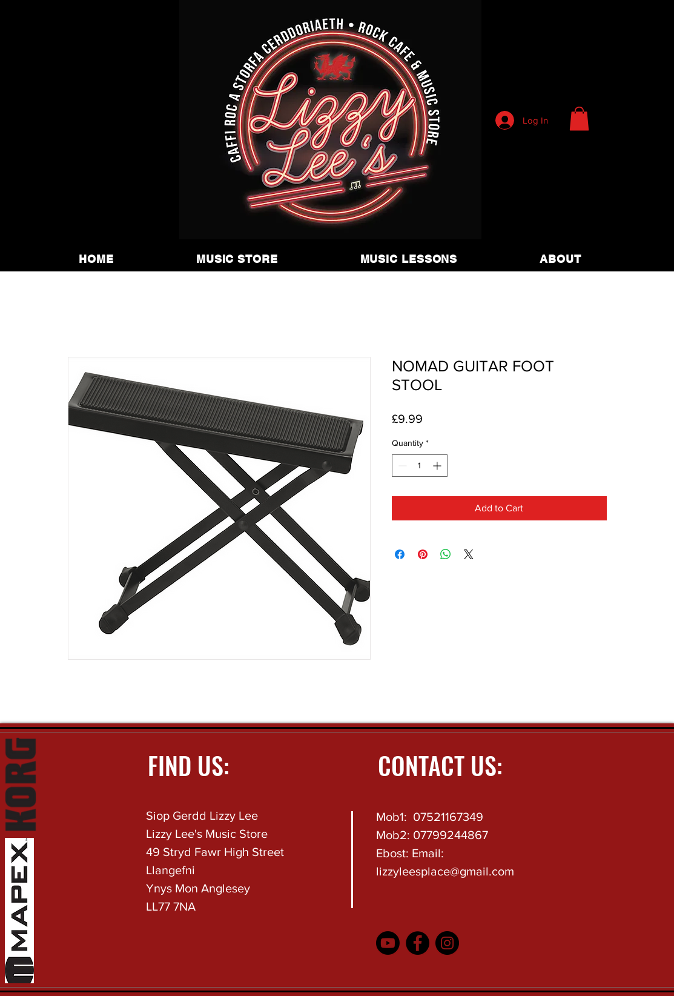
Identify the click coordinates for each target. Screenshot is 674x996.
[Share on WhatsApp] (445, 554)
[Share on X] (468, 554)
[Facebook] (417, 943)
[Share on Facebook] (399, 554)
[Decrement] (401, 465)
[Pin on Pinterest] (422, 554)
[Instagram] (447, 943)
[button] (579, 118)
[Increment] (438, 465)
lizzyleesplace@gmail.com (445, 871)
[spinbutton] (420, 465)
